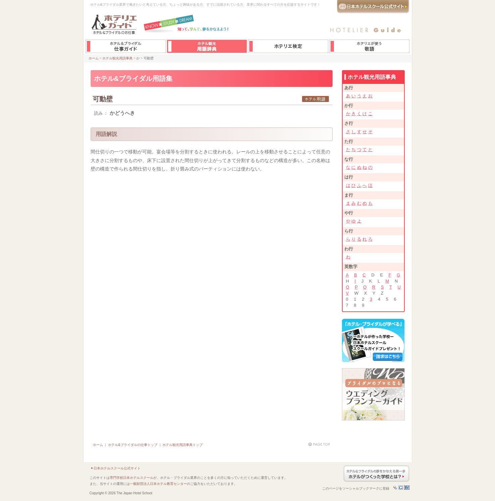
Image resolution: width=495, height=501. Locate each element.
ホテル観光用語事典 (117, 58)
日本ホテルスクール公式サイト (117, 468)
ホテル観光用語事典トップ (182, 445)
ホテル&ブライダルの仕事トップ (132, 445)
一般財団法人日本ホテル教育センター (158, 484)
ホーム (94, 58)
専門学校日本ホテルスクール (131, 478)
